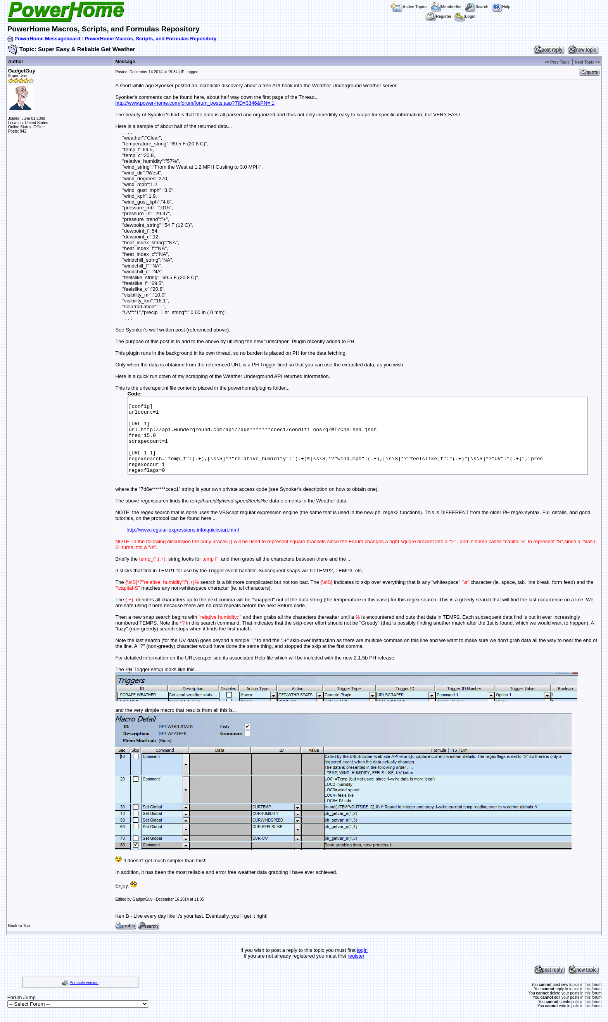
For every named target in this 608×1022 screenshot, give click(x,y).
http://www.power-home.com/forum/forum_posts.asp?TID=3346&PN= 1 (194, 103)
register (355, 956)
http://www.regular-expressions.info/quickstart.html (182, 530)
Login (464, 16)
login (362, 950)
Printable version (83, 983)
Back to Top (19, 926)
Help (501, 7)
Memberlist (446, 7)
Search (476, 7)
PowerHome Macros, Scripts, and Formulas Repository (151, 38)
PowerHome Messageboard (47, 38)
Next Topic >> (587, 62)
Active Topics (408, 7)
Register (438, 16)
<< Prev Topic (557, 62)
